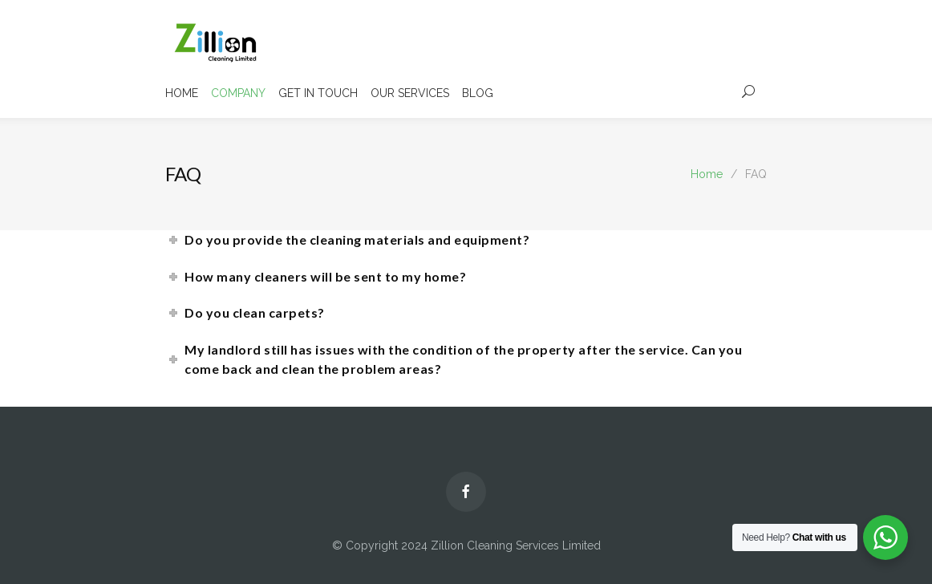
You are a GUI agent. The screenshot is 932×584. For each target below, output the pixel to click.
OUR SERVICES (410, 93)
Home (707, 174)
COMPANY (238, 93)
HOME (181, 93)
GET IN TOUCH (318, 93)
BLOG (477, 93)
